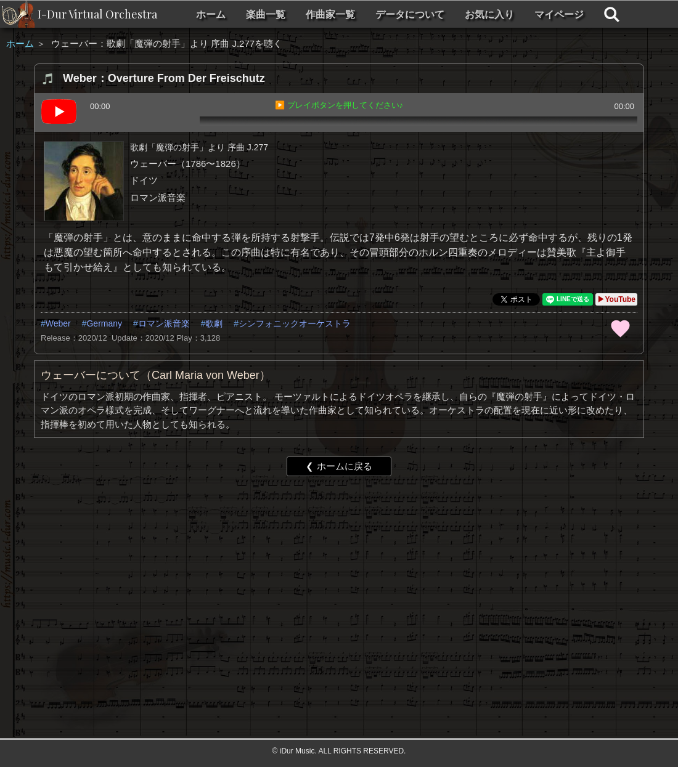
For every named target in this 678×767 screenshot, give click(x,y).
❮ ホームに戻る (339, 466)
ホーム (211, 14)
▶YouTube (616, 299)
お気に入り (489, 14)
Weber (58, 323)
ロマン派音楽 (164, 323)
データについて (409, 14)
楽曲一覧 (265, 14)
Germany (104, 323)
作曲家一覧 (330, 14)
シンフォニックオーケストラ (295, 323)
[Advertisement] (338, 581)
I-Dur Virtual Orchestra (97, 14)
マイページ (559, 14)
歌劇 (214, 323)
